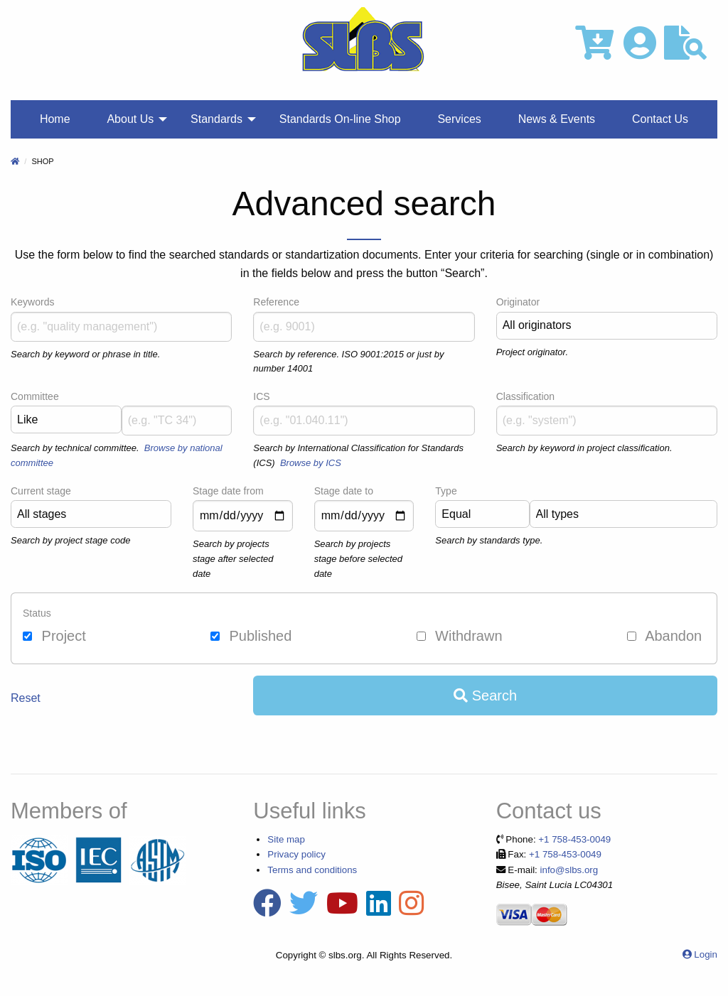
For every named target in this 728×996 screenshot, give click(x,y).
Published (250, 636)
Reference (276, 302)
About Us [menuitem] (130, 119)
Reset (26, 698)
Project (54, 636)
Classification (525, 396)
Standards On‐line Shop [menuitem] (340, 119)
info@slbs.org (569, 870)
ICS (261, 396)
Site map (286, 839)
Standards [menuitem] (216, 119)
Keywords (32, 302)
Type (445, 491)
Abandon (664, 636)
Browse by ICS (310, 463)
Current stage (41, 491)
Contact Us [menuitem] (660, 119)
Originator (518, 302)
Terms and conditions (312, 870)
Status (37, 613)
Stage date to (343, 491)
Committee (35, 396)
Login (705, 954)
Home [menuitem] (55, 119)
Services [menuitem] (459, 119)
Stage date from (228, 491)
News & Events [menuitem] (556, 119)
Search (485, 695)
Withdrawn (460, 636)
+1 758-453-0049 (574, 839)
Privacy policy (296, 854)
